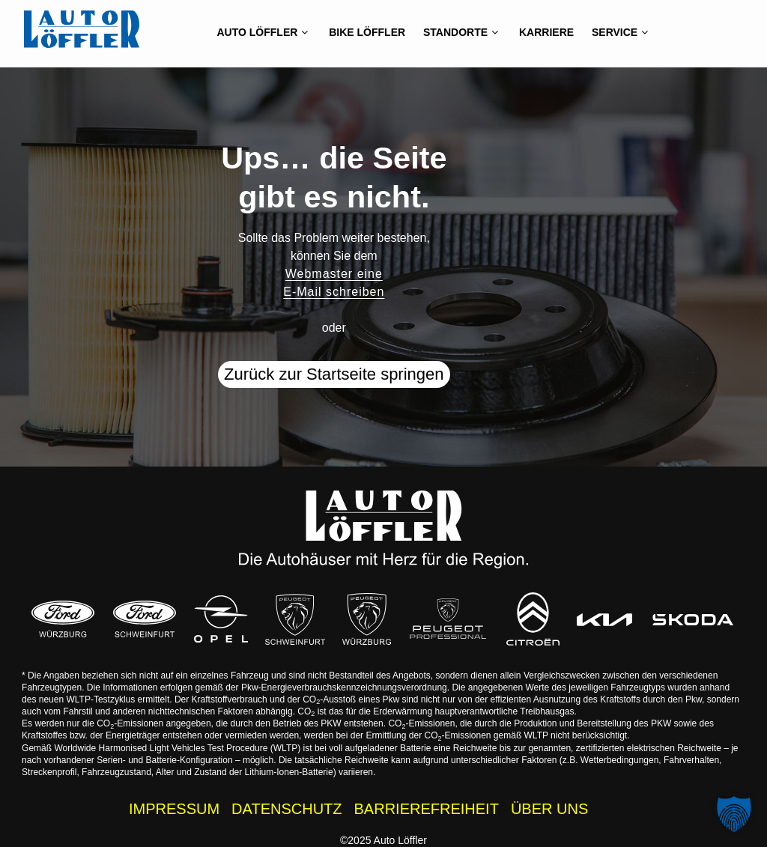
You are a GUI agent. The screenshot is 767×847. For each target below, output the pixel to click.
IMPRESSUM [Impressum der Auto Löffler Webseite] (174, 809)
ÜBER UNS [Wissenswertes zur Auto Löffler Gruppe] (549, 809)
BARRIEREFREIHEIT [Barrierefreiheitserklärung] (426, 809)
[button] (734, 814)
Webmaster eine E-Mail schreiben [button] (333, 282)
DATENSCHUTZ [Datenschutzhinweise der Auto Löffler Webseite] (286, 809)
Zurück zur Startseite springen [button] (333, 374)
